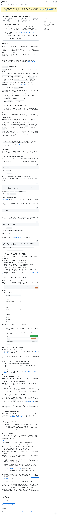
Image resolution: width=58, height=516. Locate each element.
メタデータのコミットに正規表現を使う (14, 468)
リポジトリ (5, 4)
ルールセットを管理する (19, 4)
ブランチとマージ (11, 4)
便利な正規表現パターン (8, 149)
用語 (11, 511)
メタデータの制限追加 (8, 433)
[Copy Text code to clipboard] (37, 164)
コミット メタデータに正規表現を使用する (16, 105)
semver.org (14, 180)
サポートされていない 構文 (12, 88)
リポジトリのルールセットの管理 (20, 492)
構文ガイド (36, 119)
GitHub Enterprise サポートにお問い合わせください (40, 10)
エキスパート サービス (28, 511)
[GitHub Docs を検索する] (46, 2)
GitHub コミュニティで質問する (8, 503)
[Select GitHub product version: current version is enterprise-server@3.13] (18, 2)
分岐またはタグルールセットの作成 (14, 277)
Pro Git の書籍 (5, 199)
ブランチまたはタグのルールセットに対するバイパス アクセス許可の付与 (20, 356)
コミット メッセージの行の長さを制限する (10, 197)
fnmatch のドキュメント (23, 84)
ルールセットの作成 (28, 4)
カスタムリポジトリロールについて (28, 32)
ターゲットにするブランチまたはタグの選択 (14, 395)
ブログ (34, 511)
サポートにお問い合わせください (8, 504)
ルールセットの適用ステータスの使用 (14, 254)
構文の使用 (9, 67)
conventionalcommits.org (18, 237)
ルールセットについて (23, 58)
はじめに (5, 44)
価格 (22, 511)
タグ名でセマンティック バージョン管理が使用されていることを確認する (16, 176)
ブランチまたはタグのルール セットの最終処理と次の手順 (17, 482)
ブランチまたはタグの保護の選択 (11, 411)
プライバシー (15, 511)
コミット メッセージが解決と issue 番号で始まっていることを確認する (15, 215)
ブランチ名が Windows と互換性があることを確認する (12, 156)
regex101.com (27, 121)
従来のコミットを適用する (7, 233)
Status (20, 511)
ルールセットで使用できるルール (16, 416)
